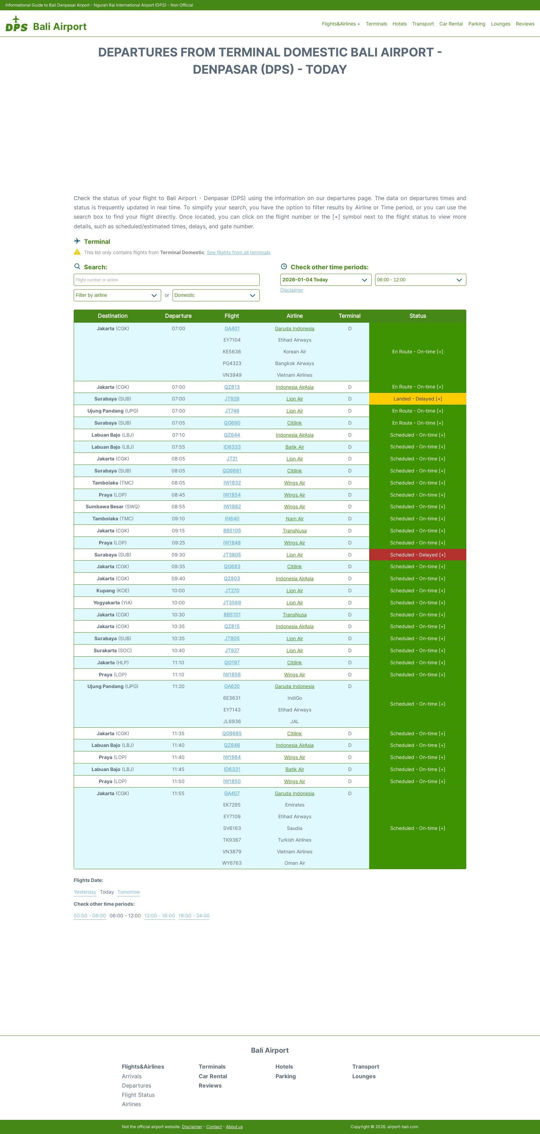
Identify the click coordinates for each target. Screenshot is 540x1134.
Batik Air (294, 447)
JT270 (232, 590)
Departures (136, 1085)
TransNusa (295, 530)
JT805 (232, 638)
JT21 (232, 458)
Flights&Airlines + (341, 24)
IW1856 (232, 674)
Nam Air (295, 518)
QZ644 (232, 435)
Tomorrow (128, 892)
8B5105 (232, 530)
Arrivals (132, 1076)
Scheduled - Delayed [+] (418, 555)
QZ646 (232, 745)
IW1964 (232, 757)
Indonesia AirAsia (295, 387)
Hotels (400, 24)
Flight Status (138, 1094)
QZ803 (232, 578)
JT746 (232, 411)
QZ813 (232, 387)
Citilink (294, 423)
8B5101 (232, 614)
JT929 (232, 399)
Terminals (376, 24)
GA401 (232, 328)
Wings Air (294, 483)
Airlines (131, 1104)
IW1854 (232, 495)
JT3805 (232, 555)
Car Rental (451, 24)
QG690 (232, 423)
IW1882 (232, 506)
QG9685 (232, 733)
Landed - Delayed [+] (418, 399)
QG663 (232, 566)
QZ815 (232, 626)
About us (234, 1126)
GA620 (232, 686)
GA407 (232, 793)
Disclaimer (192, 1126)
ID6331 (232, 769)
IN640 (232, 518)
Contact (214, 1126)
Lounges (500, 24)
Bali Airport (60, 26)
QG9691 (231, 471)
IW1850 (232, 781)
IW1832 (232, 483)
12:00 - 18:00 (159, 915)
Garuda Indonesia (294, 328)
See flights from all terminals (238, 252)
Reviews (525, 24)
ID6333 (232, 447)
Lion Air (295, 399)
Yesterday (85, 892)
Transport (423, 24)
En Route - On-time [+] (417, 351)
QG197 (232, 662)
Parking (477, 24)
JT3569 (232, 602)
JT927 (232, 650)
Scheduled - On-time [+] (417, 435)
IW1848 (232, 542)
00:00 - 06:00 (90, 915)
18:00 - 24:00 (194, 915)
